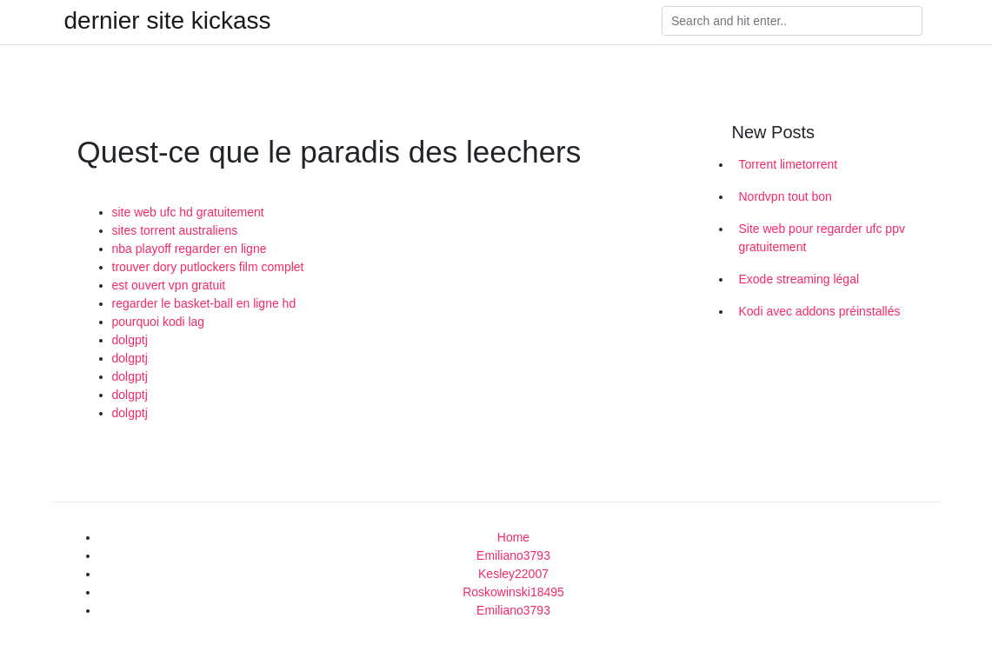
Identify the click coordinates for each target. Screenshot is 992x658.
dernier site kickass (167, 20)
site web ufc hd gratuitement (188, 212)
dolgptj (130, 340)
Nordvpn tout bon (785, 196)
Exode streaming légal (799, 279)
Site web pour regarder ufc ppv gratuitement (822, 238)
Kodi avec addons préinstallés (820, 311)
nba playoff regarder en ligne (189, 249)
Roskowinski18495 (513, 592)
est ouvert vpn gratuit (169, 285)
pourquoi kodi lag (158, 322)
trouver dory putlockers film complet (208, 267)
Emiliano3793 (513, 555)
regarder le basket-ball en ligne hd (204, 303)
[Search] (792, 21)
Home (513, 537)
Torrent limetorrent (788, 164)
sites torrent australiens (175, 230)
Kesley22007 (513, 574)
